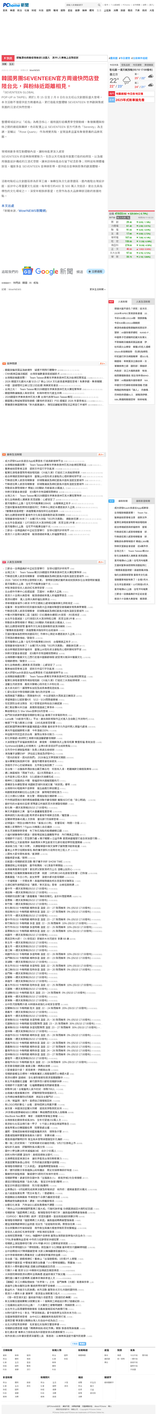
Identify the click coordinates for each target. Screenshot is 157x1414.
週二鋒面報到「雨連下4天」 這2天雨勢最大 (29, 773)
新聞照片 (45, 1377)
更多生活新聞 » (98, 289)
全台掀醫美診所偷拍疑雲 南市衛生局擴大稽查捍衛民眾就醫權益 (41, 1228)
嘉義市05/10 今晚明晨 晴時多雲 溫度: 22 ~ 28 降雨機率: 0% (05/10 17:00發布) (48, 1043)
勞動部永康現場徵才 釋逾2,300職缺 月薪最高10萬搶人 (35, 488)
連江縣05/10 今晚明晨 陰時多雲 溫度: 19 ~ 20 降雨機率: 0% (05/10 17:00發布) (48, 969)
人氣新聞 (118, 301)
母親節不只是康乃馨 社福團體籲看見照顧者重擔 (32, 1085)
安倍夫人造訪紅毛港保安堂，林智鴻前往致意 (29, 1232)
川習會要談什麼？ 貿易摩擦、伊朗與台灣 (27, 1070)
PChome (126, 5)
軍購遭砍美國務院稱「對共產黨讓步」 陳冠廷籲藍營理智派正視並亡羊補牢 (46, 404)
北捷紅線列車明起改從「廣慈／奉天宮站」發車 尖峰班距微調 (39, 884)
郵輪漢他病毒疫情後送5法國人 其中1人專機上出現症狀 (47, 58)
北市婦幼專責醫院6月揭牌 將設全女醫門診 (29, 1097)
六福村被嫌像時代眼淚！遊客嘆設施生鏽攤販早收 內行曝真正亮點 (42, 834)
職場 (55, 10)
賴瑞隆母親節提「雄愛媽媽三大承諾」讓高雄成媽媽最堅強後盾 (39, 1220)
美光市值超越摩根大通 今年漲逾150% (26, 730)
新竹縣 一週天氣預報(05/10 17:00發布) (26, 904)
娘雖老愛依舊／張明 (16, 857)
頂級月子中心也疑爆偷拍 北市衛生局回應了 (29, 765)
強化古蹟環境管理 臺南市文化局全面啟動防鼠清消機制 (35, 515)
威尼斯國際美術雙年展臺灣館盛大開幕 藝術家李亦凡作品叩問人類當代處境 (46, 726)
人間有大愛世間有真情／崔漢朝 (22, 854)
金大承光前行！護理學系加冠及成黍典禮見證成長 (32, 688)
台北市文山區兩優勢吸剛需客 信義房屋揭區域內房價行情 (36, 1309)
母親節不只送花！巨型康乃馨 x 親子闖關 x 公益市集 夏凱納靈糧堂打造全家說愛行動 (51, 838)
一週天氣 (134, 1359)
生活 (99, 10)
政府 (144, 10)
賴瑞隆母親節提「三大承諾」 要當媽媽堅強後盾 (31, 1166)
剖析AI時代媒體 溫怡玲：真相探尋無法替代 (28, 1154)
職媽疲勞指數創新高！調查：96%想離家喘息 (29, 1201)
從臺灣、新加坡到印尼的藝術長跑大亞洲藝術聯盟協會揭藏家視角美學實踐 (45, 607)
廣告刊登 (66, 1406)
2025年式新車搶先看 (129, 99)
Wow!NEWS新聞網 (32, 210)
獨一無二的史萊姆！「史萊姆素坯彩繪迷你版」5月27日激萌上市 (40, 1143)
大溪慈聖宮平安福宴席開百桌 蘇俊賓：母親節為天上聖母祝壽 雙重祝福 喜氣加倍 (50, 742)
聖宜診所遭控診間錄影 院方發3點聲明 (26, 1185)
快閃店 (17, 283)
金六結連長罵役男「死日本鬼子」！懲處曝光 (29, 1193)
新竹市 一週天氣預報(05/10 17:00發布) (26, 915)
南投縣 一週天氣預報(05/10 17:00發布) (26, 892)
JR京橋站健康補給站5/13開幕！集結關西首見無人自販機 (36, 1112)
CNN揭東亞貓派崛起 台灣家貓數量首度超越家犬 (32, 374)
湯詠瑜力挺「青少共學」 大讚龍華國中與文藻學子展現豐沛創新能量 (42, 846)
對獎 (119, 1350)
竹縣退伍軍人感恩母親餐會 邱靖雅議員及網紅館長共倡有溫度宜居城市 (44, 480)
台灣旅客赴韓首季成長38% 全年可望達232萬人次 (33, 1120)
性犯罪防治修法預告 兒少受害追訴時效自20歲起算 (33, 703)
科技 (41, 10)
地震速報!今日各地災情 (129, 93)
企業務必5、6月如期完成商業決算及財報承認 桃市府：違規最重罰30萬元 (46, 1189)
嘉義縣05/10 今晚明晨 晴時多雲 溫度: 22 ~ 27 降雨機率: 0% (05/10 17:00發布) (48, 1046)
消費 (115, 10)
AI (30, 283)
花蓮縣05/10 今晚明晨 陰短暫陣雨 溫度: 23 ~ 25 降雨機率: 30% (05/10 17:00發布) (50, 1023)
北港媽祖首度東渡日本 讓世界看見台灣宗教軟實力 (33, 1158)
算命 (106, 1355)
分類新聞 (7, 1350)
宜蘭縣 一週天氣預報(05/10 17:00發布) (26, 977)
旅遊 (123, 10)
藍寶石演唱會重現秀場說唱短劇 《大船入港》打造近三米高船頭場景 (42, 472)
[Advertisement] (55, 317)
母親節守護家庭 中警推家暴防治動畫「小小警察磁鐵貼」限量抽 (40, 1262)
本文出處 (8, 205)
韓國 (24, 283)
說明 (144, 5)
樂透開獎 (148, 65)
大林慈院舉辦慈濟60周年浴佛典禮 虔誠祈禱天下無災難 (35, 1274)
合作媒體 (136, 5)
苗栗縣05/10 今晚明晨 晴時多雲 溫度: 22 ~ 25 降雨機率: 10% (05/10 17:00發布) (48, 931)
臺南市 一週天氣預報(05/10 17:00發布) (26, 1016)
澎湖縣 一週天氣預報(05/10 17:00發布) (26, 962)
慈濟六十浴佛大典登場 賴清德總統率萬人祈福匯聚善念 (36, 534)
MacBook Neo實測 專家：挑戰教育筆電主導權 (31, 1116)
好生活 (93, 1382)
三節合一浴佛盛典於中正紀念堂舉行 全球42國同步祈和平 (37, 530)
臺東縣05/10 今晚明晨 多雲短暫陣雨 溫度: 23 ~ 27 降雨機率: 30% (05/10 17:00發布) (51, 1027)
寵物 (28, 1355)
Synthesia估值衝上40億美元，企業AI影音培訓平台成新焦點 (37, 746)
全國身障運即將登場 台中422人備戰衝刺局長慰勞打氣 (35, 1316)
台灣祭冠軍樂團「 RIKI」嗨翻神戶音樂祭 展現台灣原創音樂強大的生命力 (45, 1235)
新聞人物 (56, 1350)
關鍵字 (107, 1377)
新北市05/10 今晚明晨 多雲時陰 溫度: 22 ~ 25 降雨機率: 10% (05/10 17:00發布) (48, 965)
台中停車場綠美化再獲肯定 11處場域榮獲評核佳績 (32, 1255)
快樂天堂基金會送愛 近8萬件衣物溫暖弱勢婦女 (31, 492)
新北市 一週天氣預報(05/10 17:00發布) (26, 942)
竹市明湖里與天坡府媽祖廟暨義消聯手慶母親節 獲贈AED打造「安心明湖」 (46, 800)
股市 (106, 5)
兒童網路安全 (87, 1406)
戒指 (35, 283)
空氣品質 (125, 65)
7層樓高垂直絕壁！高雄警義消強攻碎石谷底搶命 (31, 511)
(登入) (151, 5)
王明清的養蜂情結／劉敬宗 (20, 638)
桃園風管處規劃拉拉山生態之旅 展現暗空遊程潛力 (33, 792)
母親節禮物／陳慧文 (16, 661)
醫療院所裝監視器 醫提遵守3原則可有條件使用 (31, 1174)
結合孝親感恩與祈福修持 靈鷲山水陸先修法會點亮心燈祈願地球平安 (43, 476)
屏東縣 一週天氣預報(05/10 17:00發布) (26, 1000)
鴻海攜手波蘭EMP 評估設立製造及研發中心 (30, 753)
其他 (28, 1386)
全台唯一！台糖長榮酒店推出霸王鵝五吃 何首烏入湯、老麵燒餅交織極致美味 (48, 769)
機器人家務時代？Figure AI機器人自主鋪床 (28, 827)
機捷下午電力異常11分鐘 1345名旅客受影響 (30, 723)
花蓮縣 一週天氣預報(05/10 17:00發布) (26, 989)
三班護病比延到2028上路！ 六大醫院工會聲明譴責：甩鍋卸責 (40, 1305)
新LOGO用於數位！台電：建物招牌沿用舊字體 (31, 1104)
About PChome (100, 1406)
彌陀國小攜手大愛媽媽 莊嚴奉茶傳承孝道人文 (30, 1278)
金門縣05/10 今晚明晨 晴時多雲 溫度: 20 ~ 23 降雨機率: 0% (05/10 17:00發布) (48, 958)
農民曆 (113, 58)
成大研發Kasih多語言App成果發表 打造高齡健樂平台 (34, 461)
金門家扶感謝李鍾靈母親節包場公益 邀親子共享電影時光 (36, 715)
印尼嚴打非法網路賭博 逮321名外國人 (134, 356)
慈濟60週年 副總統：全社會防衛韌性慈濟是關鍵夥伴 (34, 1077)
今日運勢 (124, 58)
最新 (5, 1355)
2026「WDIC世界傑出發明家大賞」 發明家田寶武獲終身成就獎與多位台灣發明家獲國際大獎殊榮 (58, 580)
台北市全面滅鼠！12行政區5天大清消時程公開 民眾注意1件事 (40, 522)
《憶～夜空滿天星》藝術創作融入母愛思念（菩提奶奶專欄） (39, 1297)
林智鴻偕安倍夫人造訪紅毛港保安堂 (24, 588)
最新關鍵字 (109, 1382)
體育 (91, 10)
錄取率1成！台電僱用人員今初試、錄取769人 (30, 1089)
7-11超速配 (115, 5)
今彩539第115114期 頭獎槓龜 (130, 318)
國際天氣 (134, 1366)
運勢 (63, 10)
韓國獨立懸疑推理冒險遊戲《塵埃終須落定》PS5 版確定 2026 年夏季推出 (45, 401)
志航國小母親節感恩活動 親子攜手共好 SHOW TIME (34, 861)
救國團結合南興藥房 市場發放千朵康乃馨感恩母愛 (32, 1197)
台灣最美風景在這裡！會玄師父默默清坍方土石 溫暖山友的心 (38, 869)
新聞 (4, 64)
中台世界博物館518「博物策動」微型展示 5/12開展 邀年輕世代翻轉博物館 (46, 1247)
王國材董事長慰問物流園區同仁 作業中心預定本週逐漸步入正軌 (40, 507)
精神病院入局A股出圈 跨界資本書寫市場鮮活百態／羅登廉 (37, 815)
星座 (70, 10)
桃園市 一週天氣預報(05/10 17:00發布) (26, 935)
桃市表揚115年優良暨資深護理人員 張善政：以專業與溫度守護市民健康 (45, 1336)
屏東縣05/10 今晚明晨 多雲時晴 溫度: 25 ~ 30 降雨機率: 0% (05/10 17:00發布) (48, 1019)
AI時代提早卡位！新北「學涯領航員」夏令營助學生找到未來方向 (40, 1313)
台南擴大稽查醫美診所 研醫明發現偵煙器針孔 (31, 1093)
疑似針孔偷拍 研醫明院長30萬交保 (25, 1147)
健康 (77, 10)
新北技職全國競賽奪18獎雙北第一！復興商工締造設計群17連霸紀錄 (42, 1301)
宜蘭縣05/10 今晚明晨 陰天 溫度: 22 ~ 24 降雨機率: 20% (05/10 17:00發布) (46, 1008)
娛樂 (84, 10)
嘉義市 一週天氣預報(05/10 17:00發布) (26, 1012)
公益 (92, 1390)
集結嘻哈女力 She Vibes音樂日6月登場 (26, 711)
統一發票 (121, 1359)
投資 (80, 1390)
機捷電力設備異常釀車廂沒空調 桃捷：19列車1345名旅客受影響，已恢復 (46, 873)
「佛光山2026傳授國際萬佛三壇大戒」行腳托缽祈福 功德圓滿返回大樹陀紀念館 (49, 1208)
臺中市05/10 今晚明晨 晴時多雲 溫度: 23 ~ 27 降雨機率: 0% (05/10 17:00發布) (48, 919)
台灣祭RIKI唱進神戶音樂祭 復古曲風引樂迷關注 (32, 788)
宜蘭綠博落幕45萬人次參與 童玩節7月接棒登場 (32, 819)
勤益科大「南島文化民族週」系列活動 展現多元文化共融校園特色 (41, 1289)
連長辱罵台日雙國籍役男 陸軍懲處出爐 (27, 1127)
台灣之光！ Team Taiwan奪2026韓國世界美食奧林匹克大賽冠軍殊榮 (43, 389)
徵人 (110, 1406)
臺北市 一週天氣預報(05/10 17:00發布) (26, 946)
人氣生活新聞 (143, 301)
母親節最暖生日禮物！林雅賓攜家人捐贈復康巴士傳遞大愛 (37, 1073)
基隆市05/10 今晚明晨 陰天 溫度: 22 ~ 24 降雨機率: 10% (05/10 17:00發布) (46, 1062)
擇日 (106, 1362)
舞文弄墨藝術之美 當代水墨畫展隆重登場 (28, 811)
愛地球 (93, 1393)
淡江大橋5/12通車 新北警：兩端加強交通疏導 (31, 796)
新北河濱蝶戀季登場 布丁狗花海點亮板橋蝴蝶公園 (33, 830)
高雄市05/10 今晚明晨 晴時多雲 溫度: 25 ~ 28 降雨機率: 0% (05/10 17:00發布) (48, 1035)
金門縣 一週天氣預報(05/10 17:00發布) (26, 973)
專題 (12, 10)
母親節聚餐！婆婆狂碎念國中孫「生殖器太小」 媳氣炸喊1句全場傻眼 (43, 1178)
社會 (27, 10)
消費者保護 (76, 1406)
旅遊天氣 (134, 1362)
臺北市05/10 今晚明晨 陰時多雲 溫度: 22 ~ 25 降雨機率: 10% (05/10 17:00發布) (48, 985)
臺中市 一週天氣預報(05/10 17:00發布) (26, 888)
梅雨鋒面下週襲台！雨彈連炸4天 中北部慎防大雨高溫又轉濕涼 (40, 696)
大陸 (151, 10)
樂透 (119, 1355)
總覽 (80, 1382)
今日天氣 (114, 65)
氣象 (132, 1350)
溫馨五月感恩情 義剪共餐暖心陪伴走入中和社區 (32, 684)
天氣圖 (133, 1369)
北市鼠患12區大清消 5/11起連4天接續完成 (29, 776)
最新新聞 (118, 501)
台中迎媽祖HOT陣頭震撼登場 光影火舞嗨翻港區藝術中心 (36, 1251)
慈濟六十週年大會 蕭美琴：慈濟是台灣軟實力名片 (32, 1293)
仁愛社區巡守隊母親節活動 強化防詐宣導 (27, 692)
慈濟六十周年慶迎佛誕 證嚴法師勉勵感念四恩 (30, 1266)
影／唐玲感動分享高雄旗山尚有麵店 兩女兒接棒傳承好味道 (38, 1170)
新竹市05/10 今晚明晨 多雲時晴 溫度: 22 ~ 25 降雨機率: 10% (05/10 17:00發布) (48, 927)
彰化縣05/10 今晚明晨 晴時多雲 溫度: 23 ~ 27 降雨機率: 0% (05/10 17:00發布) (48, 908)
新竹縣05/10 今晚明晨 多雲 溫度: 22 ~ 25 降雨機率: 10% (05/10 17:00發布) (46, 923)
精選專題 (82, 1355)
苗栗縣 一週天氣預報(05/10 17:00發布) (26, 900)
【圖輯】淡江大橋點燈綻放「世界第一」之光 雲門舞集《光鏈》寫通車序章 (47, 1282)
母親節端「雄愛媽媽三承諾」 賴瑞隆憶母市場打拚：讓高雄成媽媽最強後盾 (46, 1212)
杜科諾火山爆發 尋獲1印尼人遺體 (132, 347)
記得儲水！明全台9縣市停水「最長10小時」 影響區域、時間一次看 (42, 823)
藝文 (92, 1386)
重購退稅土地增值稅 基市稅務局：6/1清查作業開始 (34, 865)
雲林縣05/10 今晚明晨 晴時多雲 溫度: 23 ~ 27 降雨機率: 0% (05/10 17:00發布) (48, 1054)
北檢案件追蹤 (139, 58)
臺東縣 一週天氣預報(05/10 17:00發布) (26, 996)
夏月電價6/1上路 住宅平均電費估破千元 (135, 589)
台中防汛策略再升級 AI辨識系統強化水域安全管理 (32, 1004)
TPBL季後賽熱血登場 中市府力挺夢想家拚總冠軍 (32, 1239)
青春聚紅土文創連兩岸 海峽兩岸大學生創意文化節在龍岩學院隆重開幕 (43, 842)
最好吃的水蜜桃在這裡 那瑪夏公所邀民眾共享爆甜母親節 (36, 803)
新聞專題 (83, 1350)
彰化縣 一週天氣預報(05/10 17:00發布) (26, 807)
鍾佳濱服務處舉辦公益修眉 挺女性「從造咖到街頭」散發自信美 (40, 1224)
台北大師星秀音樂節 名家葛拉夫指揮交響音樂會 (32, 1324)
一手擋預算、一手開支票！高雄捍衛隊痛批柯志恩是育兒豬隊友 (39, 881)
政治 (19, 10)
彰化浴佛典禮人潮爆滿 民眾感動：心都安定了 (30, 499)
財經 (34, 10)
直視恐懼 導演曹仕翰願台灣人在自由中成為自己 (31, 1320)
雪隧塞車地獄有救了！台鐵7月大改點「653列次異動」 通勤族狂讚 (41, 519)
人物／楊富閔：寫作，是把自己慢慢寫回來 (28, 1100)
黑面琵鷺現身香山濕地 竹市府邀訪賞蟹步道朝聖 (32, 1162)
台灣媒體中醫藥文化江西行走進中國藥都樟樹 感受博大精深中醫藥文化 (43, 657)
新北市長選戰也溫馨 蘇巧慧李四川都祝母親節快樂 (33, 1081)
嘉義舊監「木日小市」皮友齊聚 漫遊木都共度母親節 (34, 877)
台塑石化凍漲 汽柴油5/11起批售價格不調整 (29, 1205)
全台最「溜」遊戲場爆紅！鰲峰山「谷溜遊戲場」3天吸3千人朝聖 (41, 1259)
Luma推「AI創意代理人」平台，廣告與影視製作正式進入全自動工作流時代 (46, 719)
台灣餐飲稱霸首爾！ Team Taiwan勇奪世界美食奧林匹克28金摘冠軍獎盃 (45, 377)
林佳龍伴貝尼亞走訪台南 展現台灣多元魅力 (29, 734)
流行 (28, 1369)
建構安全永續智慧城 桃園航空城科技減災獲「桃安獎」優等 (37, 784)
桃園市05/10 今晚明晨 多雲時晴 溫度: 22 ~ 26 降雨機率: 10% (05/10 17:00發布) (48, 954)
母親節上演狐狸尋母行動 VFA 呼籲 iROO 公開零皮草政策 (36, 1243)
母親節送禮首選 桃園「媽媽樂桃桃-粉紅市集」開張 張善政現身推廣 (42, 1328)
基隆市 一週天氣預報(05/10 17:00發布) (26, 1058)
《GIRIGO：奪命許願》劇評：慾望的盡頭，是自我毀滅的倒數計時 (41, 1216)
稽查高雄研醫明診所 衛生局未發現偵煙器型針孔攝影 (33, 1139)
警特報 (145, 1355)
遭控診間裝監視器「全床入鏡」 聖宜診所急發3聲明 (33, 1181)
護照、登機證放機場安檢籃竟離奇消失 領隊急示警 (33, 1131)
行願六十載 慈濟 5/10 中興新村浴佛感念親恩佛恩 (32, 1270)
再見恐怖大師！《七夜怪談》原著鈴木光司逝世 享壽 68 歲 (37, 938)
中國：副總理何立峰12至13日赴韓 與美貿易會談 (31, 385)
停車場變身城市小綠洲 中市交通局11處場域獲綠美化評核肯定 (39, 603)
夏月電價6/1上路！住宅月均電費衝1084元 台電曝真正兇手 (38, 503)
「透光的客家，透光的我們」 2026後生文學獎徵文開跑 (35, 757)
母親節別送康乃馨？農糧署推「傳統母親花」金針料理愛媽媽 (38, 896)
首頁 (5, 10)
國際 (48, 10)
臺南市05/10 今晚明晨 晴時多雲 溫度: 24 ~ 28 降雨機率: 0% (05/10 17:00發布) (48, 1050)
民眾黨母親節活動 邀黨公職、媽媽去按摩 (27, 1066)
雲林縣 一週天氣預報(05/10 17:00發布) (26, 1031)
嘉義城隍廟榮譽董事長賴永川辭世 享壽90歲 (30, 1135)
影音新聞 (7, 1377)
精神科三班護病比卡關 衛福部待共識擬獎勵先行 (32, 780)
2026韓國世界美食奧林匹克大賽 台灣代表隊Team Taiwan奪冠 (38, 397)
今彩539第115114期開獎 (127, 323)
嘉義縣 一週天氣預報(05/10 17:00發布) (26, 1039)
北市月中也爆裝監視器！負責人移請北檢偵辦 (29, 749)
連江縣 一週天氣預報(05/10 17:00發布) (26, 950)
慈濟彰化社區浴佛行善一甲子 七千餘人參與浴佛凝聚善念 (37, 1124)
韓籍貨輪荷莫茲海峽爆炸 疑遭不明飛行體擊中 (31, 370)
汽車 (137, 10)
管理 (80, 1393)
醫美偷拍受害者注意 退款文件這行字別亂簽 (29, 468)
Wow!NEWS (34, 70)
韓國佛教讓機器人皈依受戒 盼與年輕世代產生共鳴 (33, 393)
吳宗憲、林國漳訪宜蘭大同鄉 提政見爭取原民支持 (33, 1108)
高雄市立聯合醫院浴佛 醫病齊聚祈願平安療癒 (30, 1286)
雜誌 (130, 10)
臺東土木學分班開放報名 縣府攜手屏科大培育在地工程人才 (37, 850)
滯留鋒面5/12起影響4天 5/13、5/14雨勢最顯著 (31, 699)
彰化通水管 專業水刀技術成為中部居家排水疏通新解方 (35, 1332)
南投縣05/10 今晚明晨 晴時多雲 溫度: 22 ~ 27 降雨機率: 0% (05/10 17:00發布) (48, 911)
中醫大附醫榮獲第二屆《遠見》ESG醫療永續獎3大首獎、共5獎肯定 (42, 615)
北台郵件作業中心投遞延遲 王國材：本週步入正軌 (33, 591)
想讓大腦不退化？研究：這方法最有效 (134, 308)
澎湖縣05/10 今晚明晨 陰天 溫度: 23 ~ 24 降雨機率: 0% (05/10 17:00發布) (45, 992)
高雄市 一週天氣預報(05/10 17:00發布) (26, 981)
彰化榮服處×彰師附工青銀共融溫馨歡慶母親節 (30, 738)
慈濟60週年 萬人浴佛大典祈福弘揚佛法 (27, 599)
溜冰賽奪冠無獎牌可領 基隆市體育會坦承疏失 (31, 761)
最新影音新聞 (143, 501)
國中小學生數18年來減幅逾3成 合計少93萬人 (30, 1151)
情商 (28, 1359)
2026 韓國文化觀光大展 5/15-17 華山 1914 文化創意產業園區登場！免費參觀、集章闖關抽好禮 (57, 381)
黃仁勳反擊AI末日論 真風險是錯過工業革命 (29, 707)
